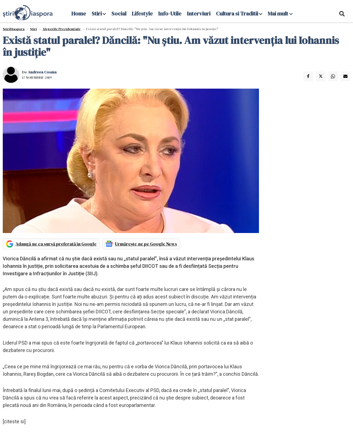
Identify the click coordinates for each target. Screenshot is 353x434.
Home (78, 13)
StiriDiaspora (14, 29)
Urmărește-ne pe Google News (146, 244)
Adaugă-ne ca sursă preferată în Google (56, 244)
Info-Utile (169, 13)
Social (118, 13)
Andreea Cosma (42, 72)
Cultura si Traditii (237, 13)
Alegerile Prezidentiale (61, 29)
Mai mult (280, 13)
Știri (33, 29)
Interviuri (198, 13)
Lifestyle (142, 13)
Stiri (97, 13)
